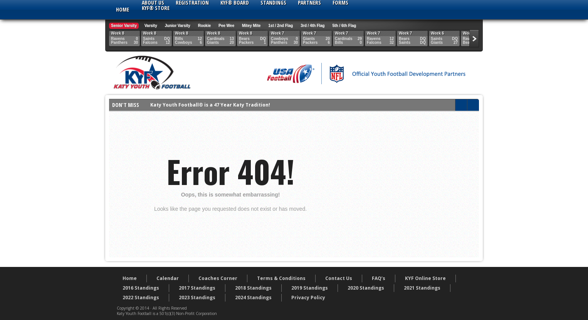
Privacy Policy (308, 297)
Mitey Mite (251, 25)
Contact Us (338, 278)
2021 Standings (422, 288)
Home (122, 9)
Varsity (150, 25)
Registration (192, 2)
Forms (340, 2)
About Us (153, 2)
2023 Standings (197, 297)
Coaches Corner (217, 278)
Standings (273, 2)
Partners (309, 2)
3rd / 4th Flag (312, 25)
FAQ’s (378, 278)
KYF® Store (156, 8)
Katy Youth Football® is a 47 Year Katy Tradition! (210, 105)
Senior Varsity (124, 25)
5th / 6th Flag (344, 25)
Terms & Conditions (281, 278)
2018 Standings (253, 288)
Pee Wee (226, 25)
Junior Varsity (177, 25)
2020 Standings (366, 288)
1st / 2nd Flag (280, 25)
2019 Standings (309, 288)
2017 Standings (197, 288)
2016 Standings (141, 288)
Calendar (167, 278)
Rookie (204, 25)
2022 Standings (141, 297)
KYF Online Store (425, 278)
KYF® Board (234, 2)
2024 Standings (253, 297)
